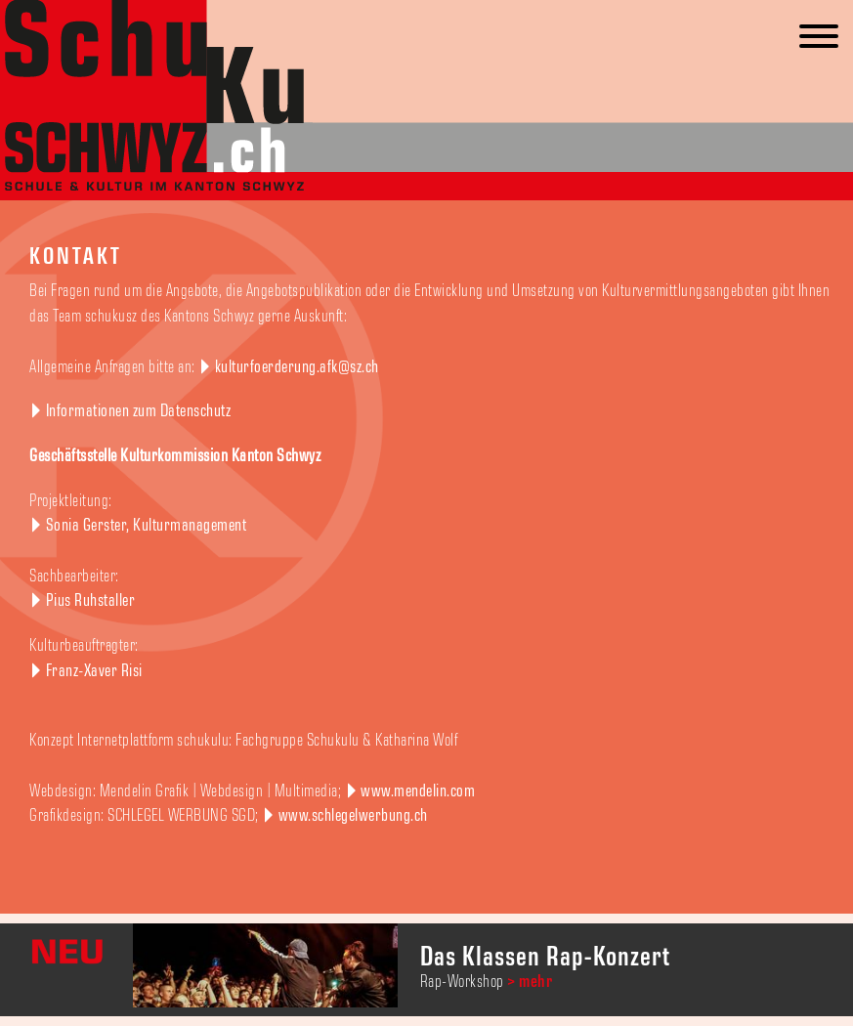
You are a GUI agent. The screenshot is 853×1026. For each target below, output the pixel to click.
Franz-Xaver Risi (94, 671)
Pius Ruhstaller (91, 601)
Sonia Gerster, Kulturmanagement (146, 525)
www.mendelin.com (418, 791)
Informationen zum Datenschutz (139, 411)
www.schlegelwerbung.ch (353, 816)
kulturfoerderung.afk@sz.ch (297, 367)
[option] (426, 969)
